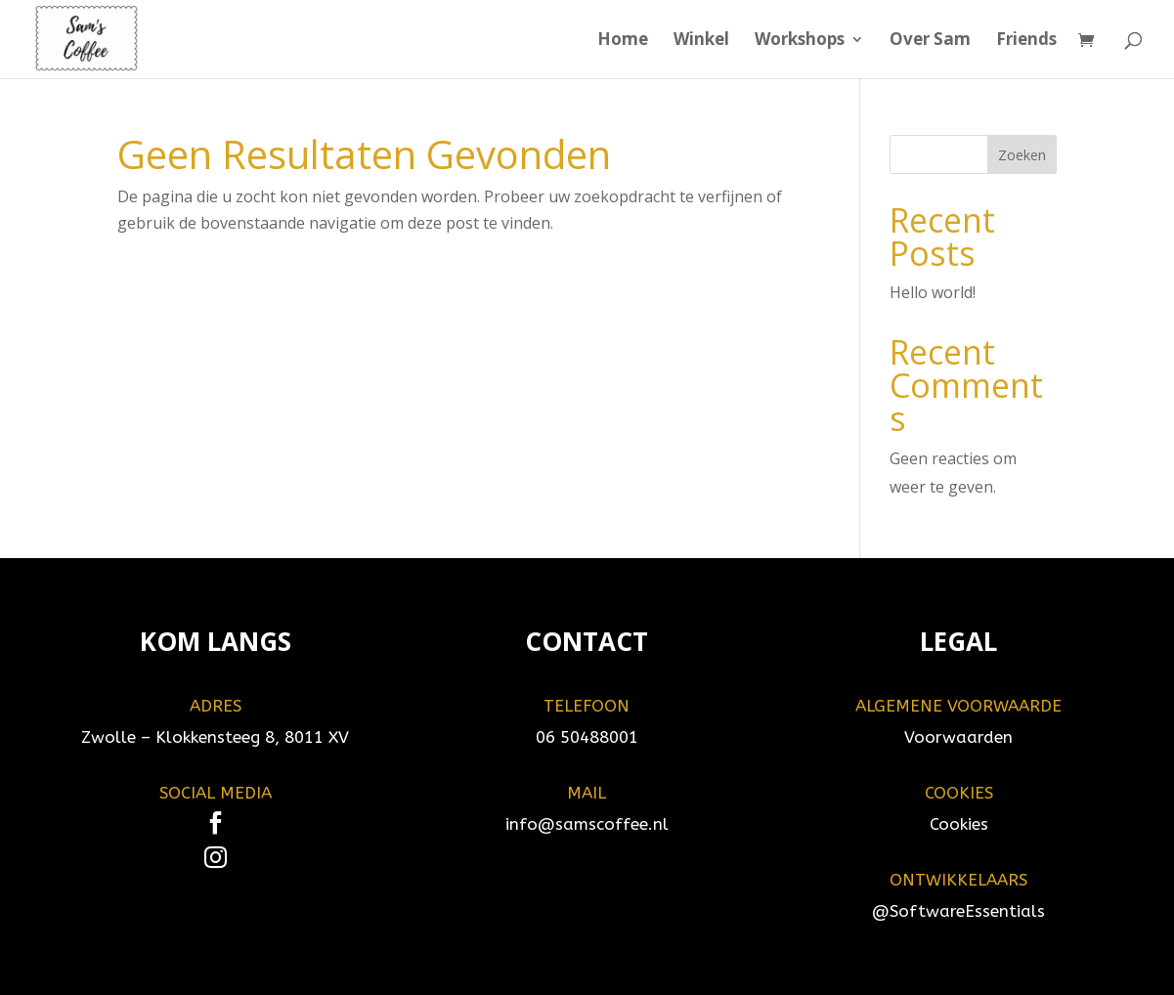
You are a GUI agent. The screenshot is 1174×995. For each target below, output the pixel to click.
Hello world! (933, 292)
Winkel (701, 41)
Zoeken (1022, 155)
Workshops (800, 41)
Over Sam (930, 41)
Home (622, 41)
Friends (1026, 41)
